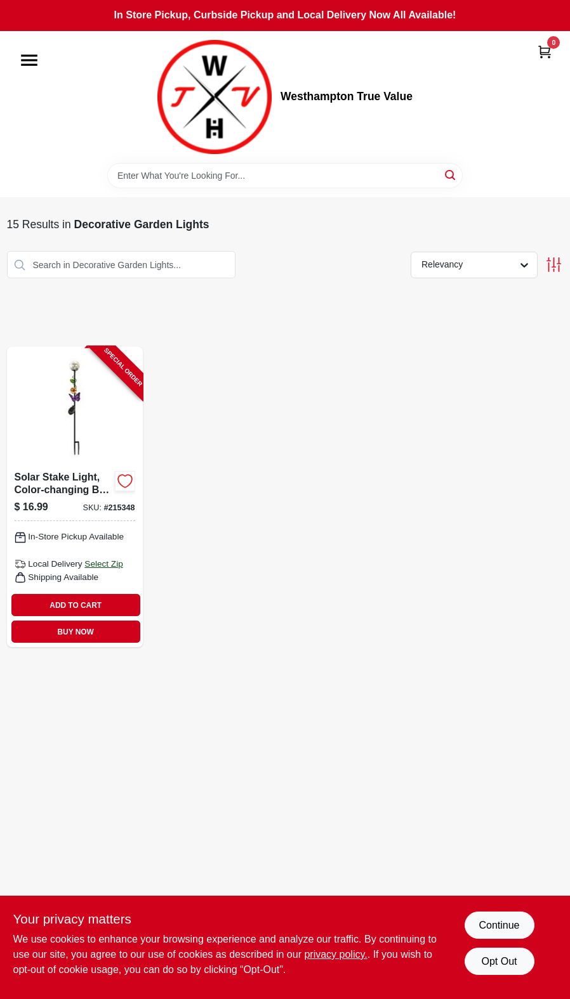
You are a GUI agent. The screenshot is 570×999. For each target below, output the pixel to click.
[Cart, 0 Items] (544, 51)
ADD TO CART (76, 605)
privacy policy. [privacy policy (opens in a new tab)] (335, 954)
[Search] (451, 174)
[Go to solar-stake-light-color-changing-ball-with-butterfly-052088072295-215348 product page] (75, 497)
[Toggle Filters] (554, 264)
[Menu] (29, 60)
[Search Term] (285, 175)
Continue (499, 925)
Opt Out (499, 961)
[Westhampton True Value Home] (214, 97)
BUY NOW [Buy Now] (76, 632)
